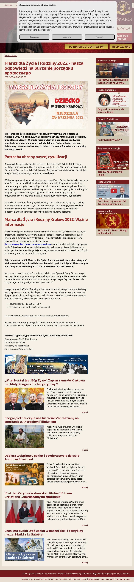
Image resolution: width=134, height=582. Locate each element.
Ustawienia (67, 37)
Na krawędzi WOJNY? (110, 139)
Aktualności (93, 579)
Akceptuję (100, 37)
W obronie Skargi (74, 573)
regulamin (97, 573)
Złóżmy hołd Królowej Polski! (110, 173)
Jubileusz (61, 573)
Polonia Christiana (108, 119)
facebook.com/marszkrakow (19, 349)
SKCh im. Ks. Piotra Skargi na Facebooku (112, 232)
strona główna (29, 573)
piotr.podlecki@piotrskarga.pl (35, 307)
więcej (85, 412)
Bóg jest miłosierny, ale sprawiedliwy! (111, 111)
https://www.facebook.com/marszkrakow (28, 244)
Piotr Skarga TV (106, 181)
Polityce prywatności (98, 14)
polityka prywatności (112, 573)
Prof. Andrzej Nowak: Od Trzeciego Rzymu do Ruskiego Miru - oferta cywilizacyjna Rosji (112, 205)
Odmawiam (34, 37)
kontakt (126, 573)
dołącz (40, 573)
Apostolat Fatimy (124, 579)
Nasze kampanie (107, 89)
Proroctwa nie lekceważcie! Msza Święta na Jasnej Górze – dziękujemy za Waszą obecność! (113, 84)
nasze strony (50, 573)
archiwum (87, 573)
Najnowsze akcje (107, 60)
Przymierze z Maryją (109, 148)
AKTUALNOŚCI (11, 55)
